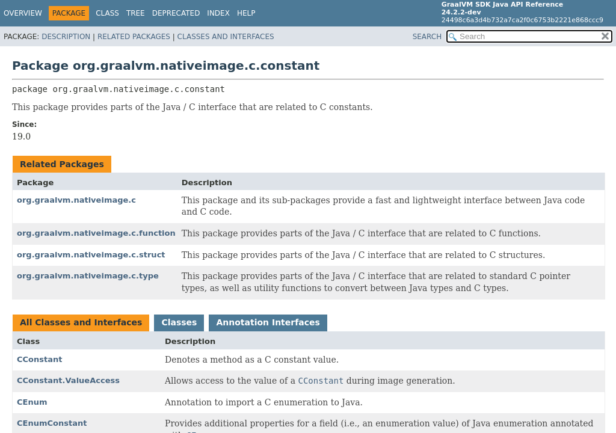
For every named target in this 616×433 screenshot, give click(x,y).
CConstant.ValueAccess (68, 380)
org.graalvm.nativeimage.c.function (96, 233)
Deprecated (176, 13)
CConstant (40, 359)
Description (66, 36)
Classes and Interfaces (225, 36)
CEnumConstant (52, 423)
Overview (23, 13)
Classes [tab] (179, 322)
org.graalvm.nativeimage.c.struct (91, 254)
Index (218, 13)
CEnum (32, 402)
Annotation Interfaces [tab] (267, 322)
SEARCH (427, 36)
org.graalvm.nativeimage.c (76, 199)
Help (246, 13)
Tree (135, 13)
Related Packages (133, 36)
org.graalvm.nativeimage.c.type (88, 275)
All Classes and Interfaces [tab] (81, 322)
